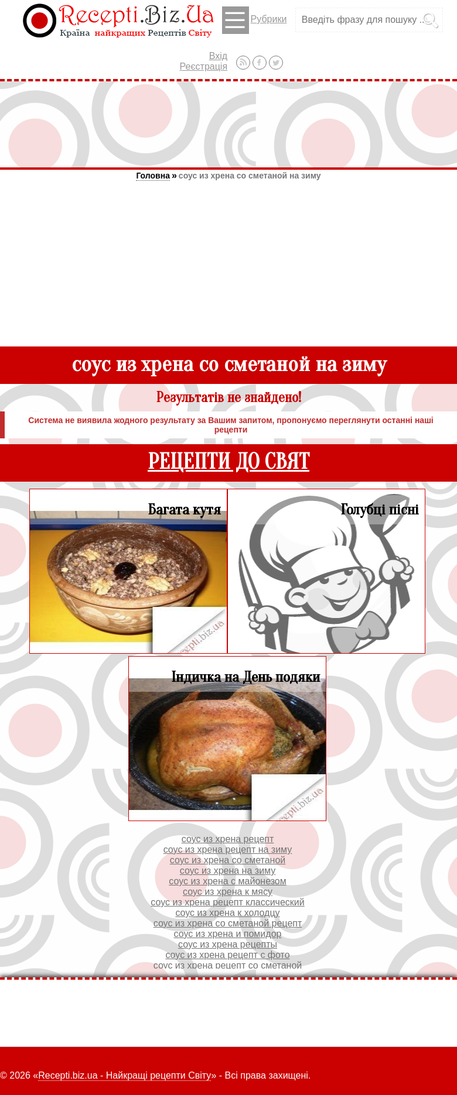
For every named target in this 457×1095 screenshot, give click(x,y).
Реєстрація (204, 66)
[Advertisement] (228, 124)
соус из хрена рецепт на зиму (227, 849)
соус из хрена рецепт (228, 839)
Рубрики (254, 20)
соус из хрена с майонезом (227, 881)
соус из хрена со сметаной (227, 860)
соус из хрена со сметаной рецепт (228, 923)
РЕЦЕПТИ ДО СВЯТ (228, 462)
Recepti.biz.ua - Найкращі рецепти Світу (124, 1075)
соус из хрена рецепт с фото (227, 955)
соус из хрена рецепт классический (227, 902)
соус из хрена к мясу (227, 892)
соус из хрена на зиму (228, 871)
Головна (153, 175)
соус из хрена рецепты (227, 944)
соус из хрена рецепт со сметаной (228, 965)
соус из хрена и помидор (228, 934)
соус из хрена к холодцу (227, 913)
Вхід (218, 56)
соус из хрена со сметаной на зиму (250, 175)
